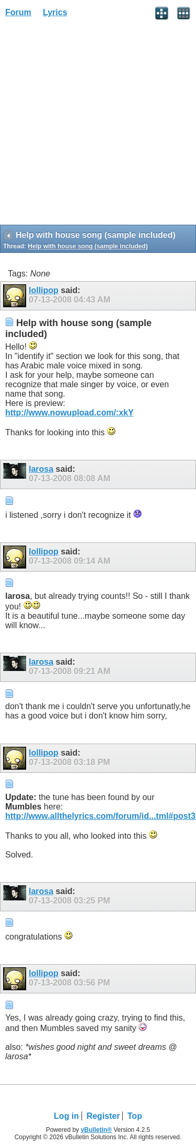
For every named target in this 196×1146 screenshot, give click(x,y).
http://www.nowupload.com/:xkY (69, 412)
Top (135, 1116)
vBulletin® (96, 1129)
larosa (41, 469)
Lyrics (55, 12)
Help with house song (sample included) (87, 246)
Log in (66, 1116)
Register (103, 1116)
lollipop (44, 290)
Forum (18, 12)
